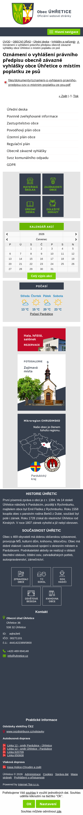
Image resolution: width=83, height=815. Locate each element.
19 (72, 258)
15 (31, 258)
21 (20, 263)
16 (41, 258)
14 (20, 258)
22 (31, 263)
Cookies (48, 774)
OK (29, 804)
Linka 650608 (15, 755)
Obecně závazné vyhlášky (26, 151)
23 (41, 263)
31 (52, 269)
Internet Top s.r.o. (28, 784)
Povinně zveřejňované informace (32, 116)
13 (10, 258)
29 (31, 269)
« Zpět (63, 96)
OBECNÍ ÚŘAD (22, 41)
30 (41, 269)
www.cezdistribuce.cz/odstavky (25, 731)
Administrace (33, 774)
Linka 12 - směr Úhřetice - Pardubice (29, 748)
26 (72, 263)
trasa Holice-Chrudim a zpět (24, 767)
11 (62, 253)
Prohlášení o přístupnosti (29, 777)
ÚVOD (6, 41)
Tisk (75, 96)
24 (52, 263)
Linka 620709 (15, 752)
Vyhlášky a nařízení (62, 41)
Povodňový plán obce (23, 130)
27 (10, 269)
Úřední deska (41, 41)
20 (10, 263)
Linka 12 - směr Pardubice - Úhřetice (29, 745)
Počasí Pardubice (41, 314)
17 (52, 258)
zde (59, 811)
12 (72, 253)
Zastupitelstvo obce (22, 123)
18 (62, 258)
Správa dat (62, 774)
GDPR (11, 164)
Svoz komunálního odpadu (28, 158)
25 (62, 263)
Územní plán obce (21, 137)
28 (20, 269)
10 (52, 253)
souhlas (31, 792)
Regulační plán (18, 144)
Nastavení (48, 804)
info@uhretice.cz (18, 655)
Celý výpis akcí (41, 276)
